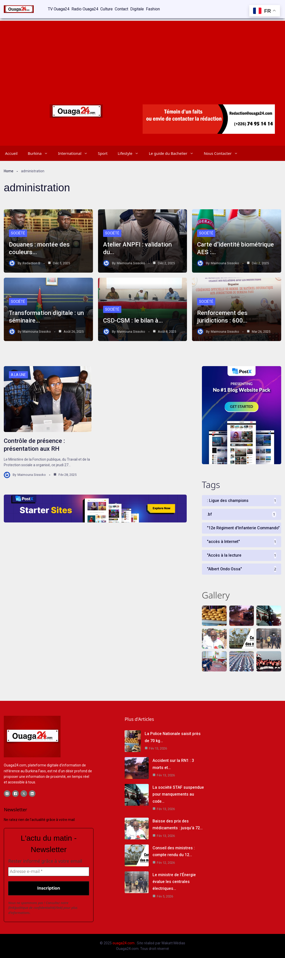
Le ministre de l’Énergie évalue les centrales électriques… (174, 882)
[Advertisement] (142, 55)
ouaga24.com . (124, 943)
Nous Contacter (223, 152)
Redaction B (31, 263)
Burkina (40, 152)
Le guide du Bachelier (174, 152)
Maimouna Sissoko (131, 263)
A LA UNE (18, 375)
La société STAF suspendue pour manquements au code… (175, 794)
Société (18, 233)
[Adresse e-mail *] (48, 871)
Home (8, 171)
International (75, 152)
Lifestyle (131, 152)
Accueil (11, 152)
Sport (102, 152)
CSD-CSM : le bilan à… (133, 320)
